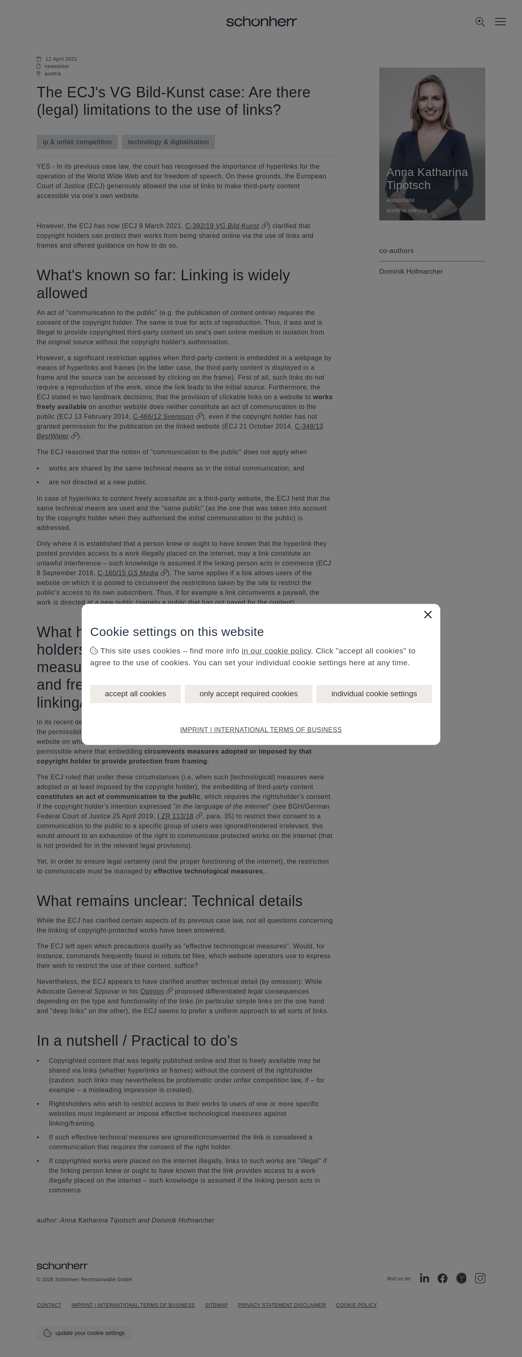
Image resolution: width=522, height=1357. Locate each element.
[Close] (428, 614)
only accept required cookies (248, 693)
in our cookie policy (276, 651)
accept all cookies (135, 693)
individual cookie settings (374, 693)
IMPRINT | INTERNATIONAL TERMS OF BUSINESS (261, 729)
